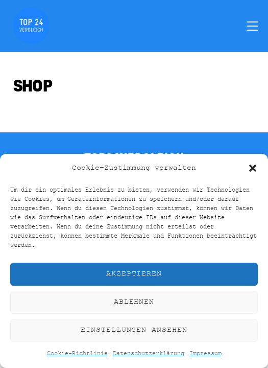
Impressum (205, 353)
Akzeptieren (134, 273)
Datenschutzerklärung (148, 353)
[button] (253, 168)
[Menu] (252, 25)
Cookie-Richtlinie (77, 353)
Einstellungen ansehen (134, 330)
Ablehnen (134, 301)
